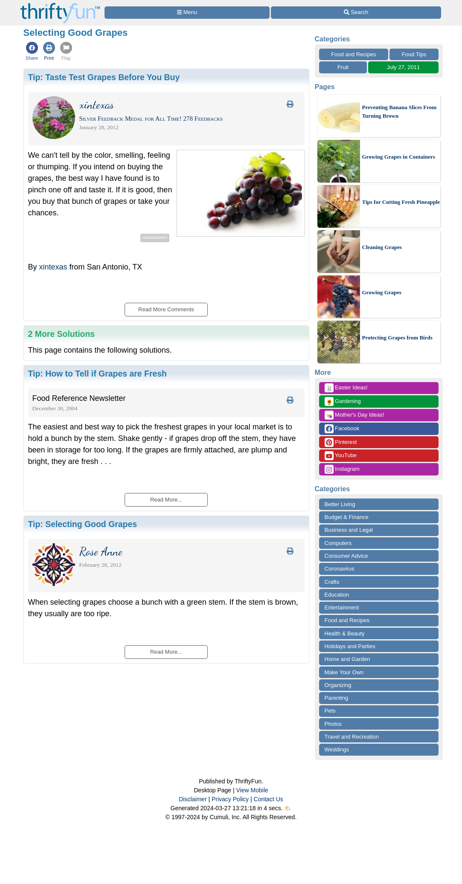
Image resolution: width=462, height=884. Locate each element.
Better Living (340, 504)
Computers (338, 543)
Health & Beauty (345, 633)
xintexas (53, 267)
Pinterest (341, 442)
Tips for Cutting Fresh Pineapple (401, 202)
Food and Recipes (353, 54)
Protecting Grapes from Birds (397, 337)
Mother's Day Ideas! (354, 415)
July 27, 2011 (403, 67)
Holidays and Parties (350, 646)
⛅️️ (287, 808)
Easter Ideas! (346, 387)
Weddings (337, 749)
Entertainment (342, 607)
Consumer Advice (346, 556)
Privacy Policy (230, 799)
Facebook (342, 428)
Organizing (338, 685)
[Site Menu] (187, 12)
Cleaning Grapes (382, 247)
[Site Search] (356, 12)
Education (337, 594)
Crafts (332, 582)
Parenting (337, 698)
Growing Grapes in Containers (398, 157)
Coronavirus (339, 568)
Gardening (343, 401)
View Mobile (252, 790)
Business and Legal (349, 530)
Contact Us (268, 799)
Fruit (343, 67)
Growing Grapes (382, 292)
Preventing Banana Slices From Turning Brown (399, 111)
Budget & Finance (347, 517)
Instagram (342, 469)
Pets (330, 710)
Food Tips (414, 54)
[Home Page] (60, 5)
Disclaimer (192, 799)
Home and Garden (347, 659)
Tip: (104, 77)
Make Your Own (344, 672)
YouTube (341, 455)
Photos (333, 724)
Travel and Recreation (352, 736)
